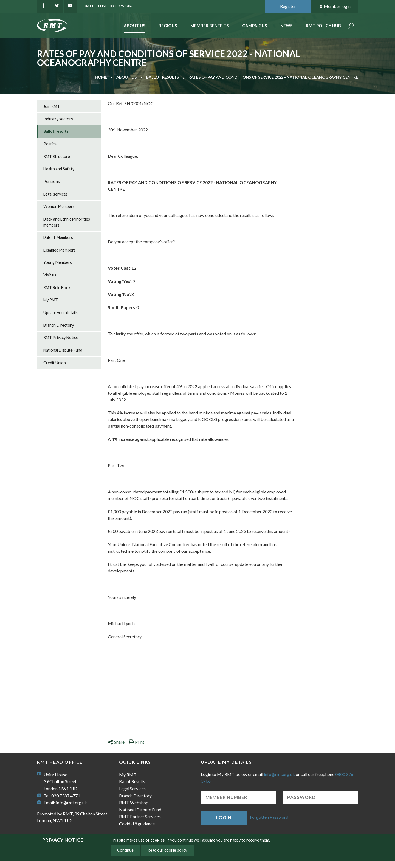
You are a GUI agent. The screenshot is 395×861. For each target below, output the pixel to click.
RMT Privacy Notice (60, 337)
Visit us (49, 275)
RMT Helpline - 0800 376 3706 (108, 6)
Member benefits (209, 25)
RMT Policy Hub (323, 25)
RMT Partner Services (140, 816)
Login (224, 817)
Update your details (60, 312)
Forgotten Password (269, 817)
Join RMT (51, 106)
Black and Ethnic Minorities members (66, 222)
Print (136, 741)
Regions (168, 25)
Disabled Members (59, 250)
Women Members (59, 206)
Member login (335, 6)
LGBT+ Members (58, 237)
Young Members (57, 262)
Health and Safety (58, 168)
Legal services (55, 194)
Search (351, 26)
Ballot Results (132, 781)
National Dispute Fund (62, 350)
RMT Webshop (133, 802)
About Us (134, 25)
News (286, 25)
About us (126, 77)
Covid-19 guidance (137, 823)
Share (116, 741)
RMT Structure (56, 156)
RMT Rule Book (56, 287)
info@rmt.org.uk (71, 802)
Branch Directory (58, 325)
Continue (125, 850)
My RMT (50, 300)
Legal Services (132, 788)
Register (288, 6)
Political (50, 144)
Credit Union (54, 362)
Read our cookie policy (167, 850)
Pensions (51, 181)
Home (101, 77)
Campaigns (254, 25)
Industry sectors (58, 119)
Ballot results (162, 77)
